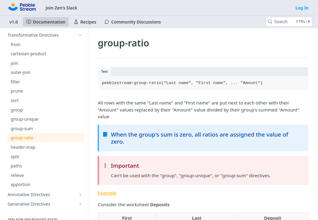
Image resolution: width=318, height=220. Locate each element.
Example (107, 193)
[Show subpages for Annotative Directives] (80, 194)
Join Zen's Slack (61, 8)
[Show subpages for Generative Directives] (80, 204)
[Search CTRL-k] (289, 21)
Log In (302, 8)
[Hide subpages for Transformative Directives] (80, 35)
